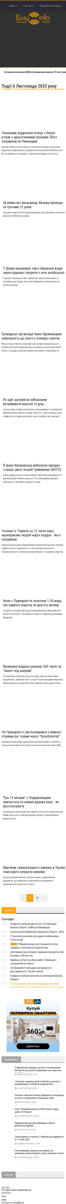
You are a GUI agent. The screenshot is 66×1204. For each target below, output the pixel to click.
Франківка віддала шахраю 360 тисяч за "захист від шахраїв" (32, 668)
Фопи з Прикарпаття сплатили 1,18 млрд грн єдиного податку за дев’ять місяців (32, 603)
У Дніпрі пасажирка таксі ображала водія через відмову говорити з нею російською (33, 270)
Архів (13, 6)
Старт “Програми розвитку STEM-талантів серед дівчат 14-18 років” (36, 1110)
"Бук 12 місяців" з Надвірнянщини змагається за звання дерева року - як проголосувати (31, 802)
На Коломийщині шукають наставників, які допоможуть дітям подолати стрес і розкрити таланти (39, 1152)
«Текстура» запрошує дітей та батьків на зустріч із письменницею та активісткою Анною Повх (38, 1083)
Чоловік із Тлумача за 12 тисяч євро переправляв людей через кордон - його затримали (31, 535)
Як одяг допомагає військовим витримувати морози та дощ (25, 402)
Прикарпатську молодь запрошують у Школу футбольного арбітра (35, 1124)
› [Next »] (44, 898)
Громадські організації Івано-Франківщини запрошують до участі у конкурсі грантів (32, 336)
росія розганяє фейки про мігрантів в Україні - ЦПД (37, 931)
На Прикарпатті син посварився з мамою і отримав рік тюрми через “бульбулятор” (32, 734)
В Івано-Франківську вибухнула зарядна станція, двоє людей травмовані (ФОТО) (32, 467)
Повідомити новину (50, 5)
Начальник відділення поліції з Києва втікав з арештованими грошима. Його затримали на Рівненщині (29, 137)
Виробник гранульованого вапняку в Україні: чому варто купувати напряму (34, 869)
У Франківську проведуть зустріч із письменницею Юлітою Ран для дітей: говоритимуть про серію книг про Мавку (38, 1069)
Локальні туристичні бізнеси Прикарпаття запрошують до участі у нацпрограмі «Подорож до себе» (39, 1096)
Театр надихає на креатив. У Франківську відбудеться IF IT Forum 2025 (39, 1138)
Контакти (28, 5)
